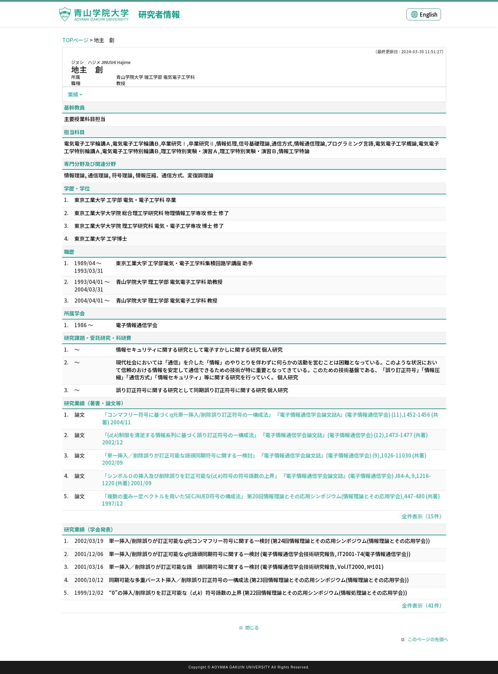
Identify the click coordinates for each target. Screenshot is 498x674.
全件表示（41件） (423, 605)
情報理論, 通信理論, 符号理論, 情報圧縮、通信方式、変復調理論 (138, 175)
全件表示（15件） (423, 516)
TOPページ (75, 40)
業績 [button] (73, 94)
